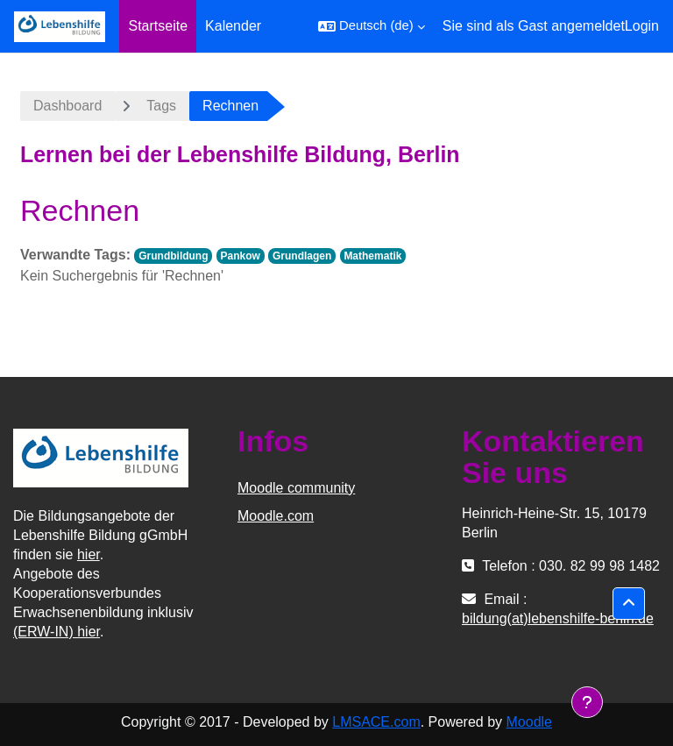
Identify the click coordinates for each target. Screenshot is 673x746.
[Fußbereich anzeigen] (587, 702)
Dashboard (67, 105)
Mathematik (372, 256)
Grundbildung (173, 256)
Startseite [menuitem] (158, 25)
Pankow (240, 256)
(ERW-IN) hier (56, 631)
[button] (372, 26)
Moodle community (296, 487)
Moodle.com (275, 515)
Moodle (529, 721)
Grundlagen (302, 256)
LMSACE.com (376, 721)
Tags (161, 105)
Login (642, 25)
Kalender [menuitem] (233, 25)
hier (88, 554)
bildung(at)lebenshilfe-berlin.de (558, 618)
